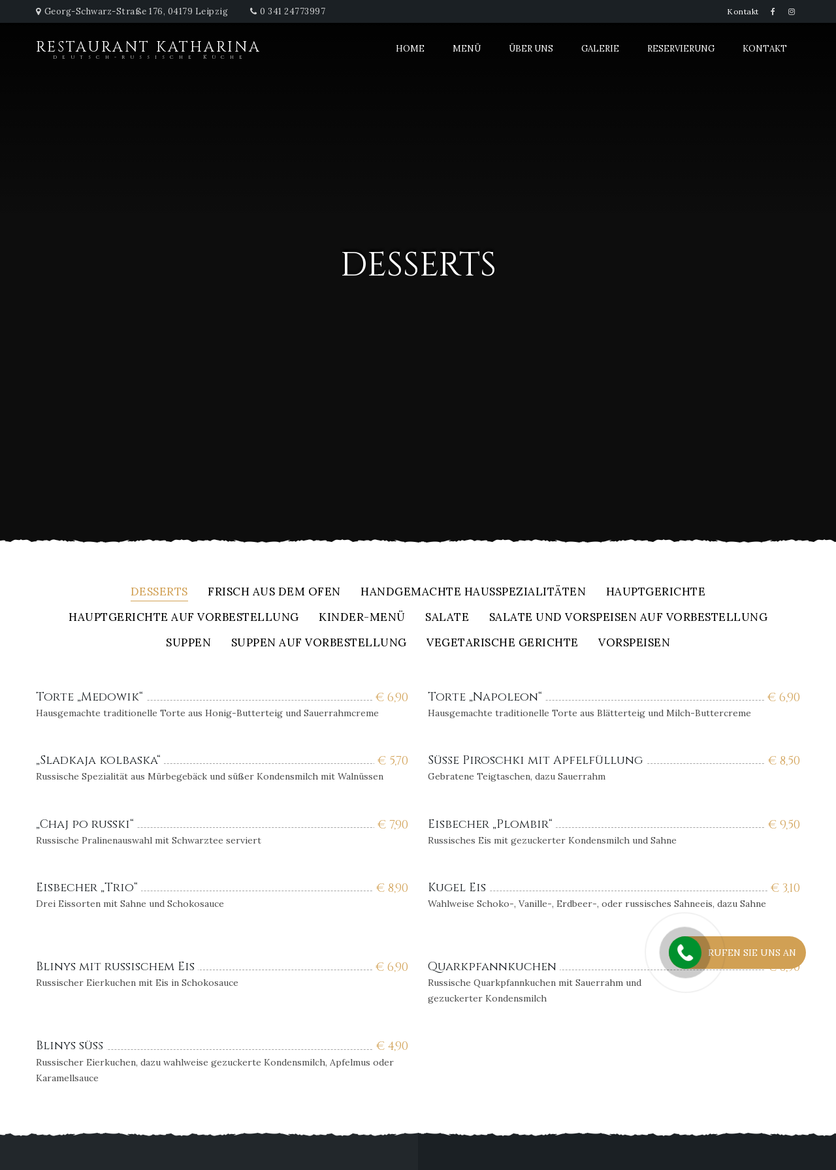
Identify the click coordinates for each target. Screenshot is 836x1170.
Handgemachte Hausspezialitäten (473, 592)
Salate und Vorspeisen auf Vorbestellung (628, 618)
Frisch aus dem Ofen (274, 592)
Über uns (531, 48)
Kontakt (743, 11)
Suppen (188, 643)
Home (410, 48)
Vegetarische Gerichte (502, 643)
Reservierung (681, 48)
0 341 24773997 (292, 11)
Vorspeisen (634, 643)
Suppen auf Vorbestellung (319, 643)
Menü (467, 48)
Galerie (600, 48)
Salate (447, 618)
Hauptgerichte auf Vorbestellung (184, 618)
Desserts (159, 592)
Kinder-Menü (362, 618)
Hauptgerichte (656, 592)
